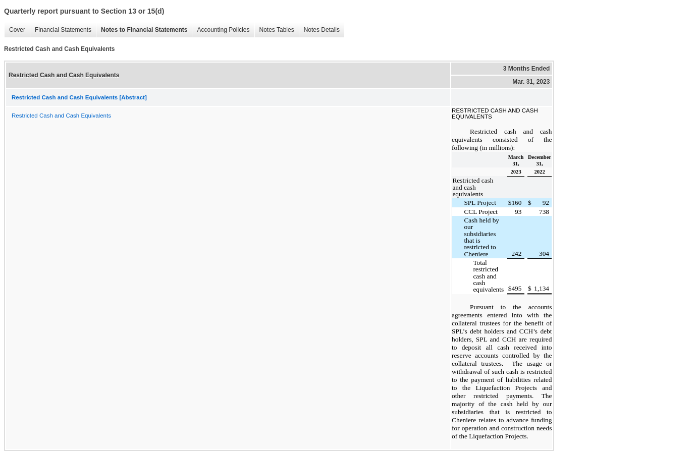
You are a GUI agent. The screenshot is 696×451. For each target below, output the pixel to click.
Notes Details (322, 29)
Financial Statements (63, 29)
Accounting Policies (223, 29)
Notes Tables (276, 29)
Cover (17, 29)
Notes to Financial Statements (144, 29)
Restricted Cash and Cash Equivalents (61, 115)
